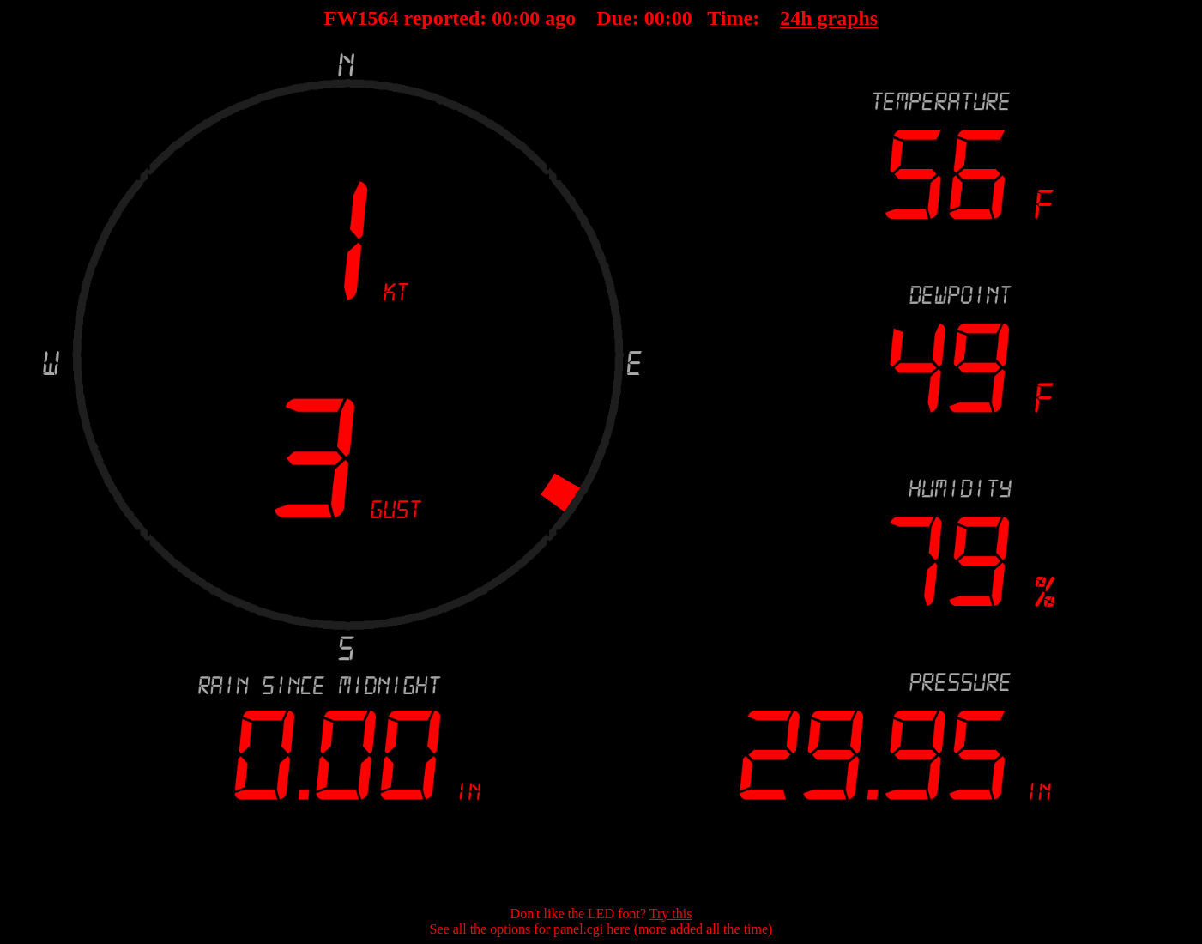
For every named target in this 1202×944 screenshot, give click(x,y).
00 (502, 18)
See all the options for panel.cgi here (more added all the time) (601, 929)
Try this (670, 913)
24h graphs (829, 18)
